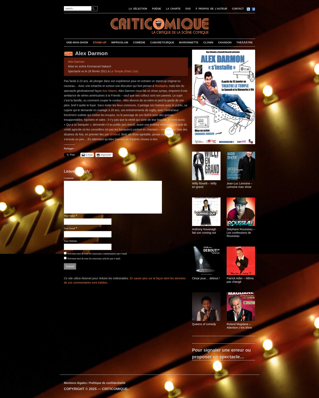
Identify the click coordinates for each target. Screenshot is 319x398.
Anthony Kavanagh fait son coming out (204, 231)
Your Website (70, 241)
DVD (188, 8)
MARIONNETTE (188, 42)
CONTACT (238, 8)
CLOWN (208, 42)
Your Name (69, 215)
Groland (115, 134)
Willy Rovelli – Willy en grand (204, 185)
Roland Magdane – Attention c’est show (239, 325)
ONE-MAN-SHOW (77, 42)
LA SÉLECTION (138, 8)
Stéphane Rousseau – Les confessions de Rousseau (241, 233)
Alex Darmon (91, 53)
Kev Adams (110, 90)
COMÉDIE (139, 42)
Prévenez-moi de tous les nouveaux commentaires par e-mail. (97, 253)
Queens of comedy (204, 324)
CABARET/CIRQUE (162, 42)
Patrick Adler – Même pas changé (240, 280)
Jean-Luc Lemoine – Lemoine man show (239, 185)
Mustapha (161, 86)
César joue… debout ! (206, 278)
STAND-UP (99, 42)
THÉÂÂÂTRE (244, 42)
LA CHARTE (173, 8)
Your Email (69, 228)
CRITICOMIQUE (115, 389)
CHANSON (225, 42)
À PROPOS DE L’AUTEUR (211, 8)
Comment (68, 178)
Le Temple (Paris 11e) (124, 71)
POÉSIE (156, 8)
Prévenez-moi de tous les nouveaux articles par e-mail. (94, 258)
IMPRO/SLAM (119, 42)
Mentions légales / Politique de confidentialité (95, 383)
